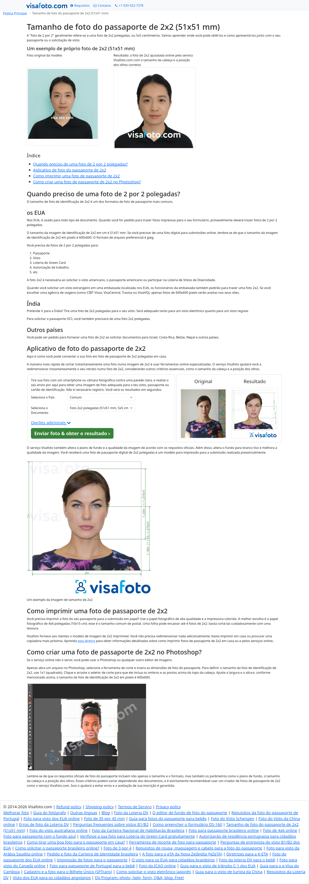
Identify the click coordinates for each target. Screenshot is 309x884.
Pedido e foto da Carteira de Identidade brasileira (92, 854)
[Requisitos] (79, 5)
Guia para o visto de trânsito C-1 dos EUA (218, 865)
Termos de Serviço (135, 806)
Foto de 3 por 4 (117, 848)
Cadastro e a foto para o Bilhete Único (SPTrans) (68, 871)
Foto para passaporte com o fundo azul (39, 836)
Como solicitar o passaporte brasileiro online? (57, 848)
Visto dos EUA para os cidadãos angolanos (52, 877)
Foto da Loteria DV (131, 812)
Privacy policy (168, 806)
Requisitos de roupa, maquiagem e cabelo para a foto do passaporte (199, 848)
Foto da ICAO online (157, 865)
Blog (105, 812)
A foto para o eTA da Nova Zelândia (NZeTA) (182, 854)
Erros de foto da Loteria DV (44, 824)
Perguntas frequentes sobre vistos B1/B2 (111, 824)
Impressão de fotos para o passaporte (92, 860)
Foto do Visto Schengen (232, 818)
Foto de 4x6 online (280, 830)
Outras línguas (83, 812)
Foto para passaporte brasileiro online (224, 830)
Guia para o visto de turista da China (228, 871)
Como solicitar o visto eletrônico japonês (153, 871)
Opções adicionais (51, 422)
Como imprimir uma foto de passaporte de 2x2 (76, 176)
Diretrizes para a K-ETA (247, 854)
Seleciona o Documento (39, 410)
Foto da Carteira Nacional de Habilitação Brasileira (138, 830)
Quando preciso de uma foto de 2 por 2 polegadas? (80, 164)
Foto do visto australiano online (58, 830)
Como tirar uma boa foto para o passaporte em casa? (76, 842)
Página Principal (15, 13)
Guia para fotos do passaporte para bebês (168, 818)
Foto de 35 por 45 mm (104, 818)
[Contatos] (102, 5)
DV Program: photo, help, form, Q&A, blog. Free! (139, 877)
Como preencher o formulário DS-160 (187, 824)
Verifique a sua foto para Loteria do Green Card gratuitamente (137, 836)
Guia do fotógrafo (49, 812)
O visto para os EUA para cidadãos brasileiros (173, 860)
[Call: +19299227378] (129, 5)
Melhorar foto (16, 812)
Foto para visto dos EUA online (51, 818)
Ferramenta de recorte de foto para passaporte (172, 842)
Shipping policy (100, 806)
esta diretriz (86, 641)
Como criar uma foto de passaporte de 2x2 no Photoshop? (87, 181)
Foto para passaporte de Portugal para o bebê (92, 865)
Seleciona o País (43, 397)
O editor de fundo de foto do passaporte (190, 812)
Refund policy (68, 806)
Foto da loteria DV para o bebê (247, 860)
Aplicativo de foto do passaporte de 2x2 (69, 170)
